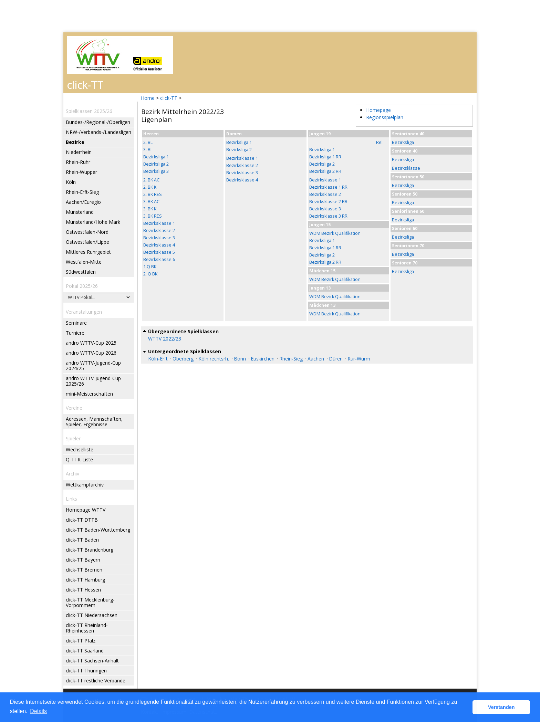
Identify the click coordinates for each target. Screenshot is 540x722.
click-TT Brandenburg (89, 549)
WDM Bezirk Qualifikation (335, 233)
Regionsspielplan (384, 117)
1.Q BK (149, 267)
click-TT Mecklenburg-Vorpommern (90, 602)
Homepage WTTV (85, 509)
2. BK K (149, 187)
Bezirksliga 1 (156, 157)
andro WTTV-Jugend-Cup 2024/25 (93, 365)
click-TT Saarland (85, 650)
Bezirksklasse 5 (159, 252)
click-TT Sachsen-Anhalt (92, 660)
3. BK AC (151, 202)
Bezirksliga (403, 142)
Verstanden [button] (501, 707)
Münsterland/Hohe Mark (93, 222)
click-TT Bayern (83, 559)
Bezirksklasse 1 (159, 223)
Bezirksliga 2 (156, 164)
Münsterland (80, 212)
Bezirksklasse (406, 168)
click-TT (168, 98)
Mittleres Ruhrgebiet (88, 252)
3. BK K (149, 209)
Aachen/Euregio (83, 202)
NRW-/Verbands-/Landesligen (98, 132)
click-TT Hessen (83, 589)
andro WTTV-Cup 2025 (91, 342)
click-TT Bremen (84, 569)
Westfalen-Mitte (84, 262)
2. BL (148, 142)
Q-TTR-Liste (79, 459)
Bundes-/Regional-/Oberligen (98, 122)
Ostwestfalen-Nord (87, 232)
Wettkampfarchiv (85, 484)
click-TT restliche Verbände (95, 680)
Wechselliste (79, 449)
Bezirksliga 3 (156, 171)
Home (148, 98)
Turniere (75, 332)
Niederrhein (79, 152)
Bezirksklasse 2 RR (328, 202)
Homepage (378, 110)
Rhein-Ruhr (78, 162)
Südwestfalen (81, 272)
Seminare (76, 323)
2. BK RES (152, 194)
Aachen (316, 358)
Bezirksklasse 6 (159, 259)
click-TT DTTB (82, 519)
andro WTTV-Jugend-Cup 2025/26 (93, 381)
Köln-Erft (158, 358)
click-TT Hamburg (85, 579)
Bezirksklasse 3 (159, 238)
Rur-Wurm (358, 358)
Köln (71, 182)
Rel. (380, 142)
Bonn (240, 358)
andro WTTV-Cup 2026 (91, 352)
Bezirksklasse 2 (159, 230)
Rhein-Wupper (81, 172)
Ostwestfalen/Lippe (87, 242)
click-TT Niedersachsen (91, 615)
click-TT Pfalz (80, 640)
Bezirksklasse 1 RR (328, 187)
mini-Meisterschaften (89, 393)
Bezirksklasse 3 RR (328, 216)
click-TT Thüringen (86, 670)
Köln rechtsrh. (213, 358)
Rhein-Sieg (291, 358)
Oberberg (183, 358)
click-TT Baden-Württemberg (98, 529)
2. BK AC (151, 180)
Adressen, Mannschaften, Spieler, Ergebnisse (94, 422)
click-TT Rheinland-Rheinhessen (87, 628)
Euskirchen (262, 358)
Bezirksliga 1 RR (325, 157)
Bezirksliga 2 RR (325, 171)
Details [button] (38, 711)
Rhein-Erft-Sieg (82, 192)
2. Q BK (150, 274)
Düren (336, 358)
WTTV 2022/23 (164, 338)
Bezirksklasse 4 (159, 245)
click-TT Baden (82, 539)
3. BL (148, 150)
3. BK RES (152, 216)
